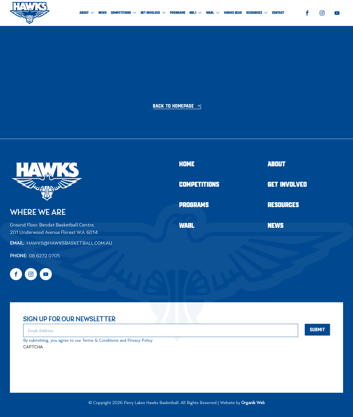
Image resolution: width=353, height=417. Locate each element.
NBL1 (195, 12)
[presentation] (65, 363)
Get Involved (153, 12)
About (86, 12)
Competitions (123, 12)
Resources (257, 12)
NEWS (102, 12)
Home (186, 164)
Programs (177, 12)
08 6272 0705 (44, 256)
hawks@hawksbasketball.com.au (69, 243)
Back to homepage (174, 106)
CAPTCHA (33, 346)
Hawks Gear (233, 12)
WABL (213, 12)
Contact (278, 12)
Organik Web (253, 402)
